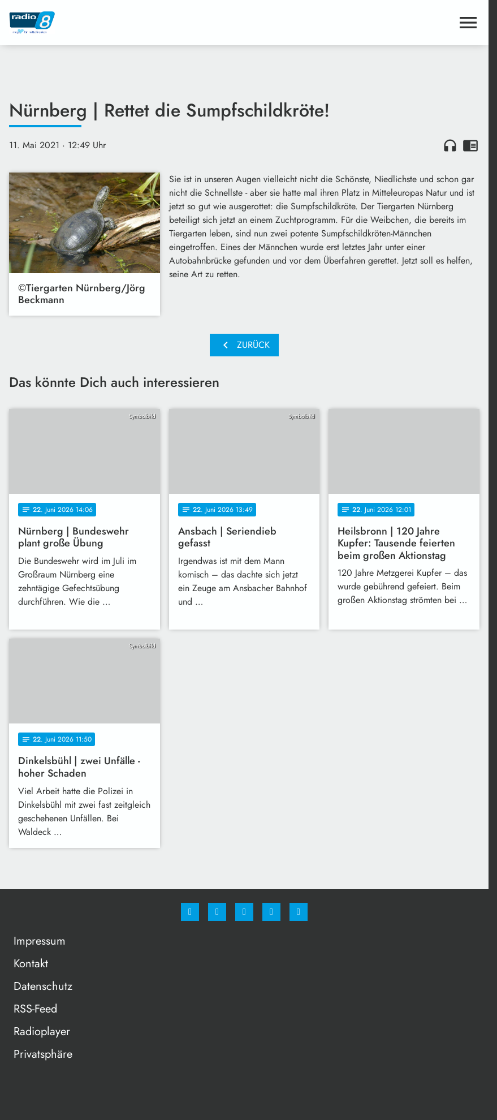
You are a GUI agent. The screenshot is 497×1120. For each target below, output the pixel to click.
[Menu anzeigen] (468, 22)
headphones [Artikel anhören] (450, 145)
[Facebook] (190, 912)
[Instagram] (217, 912)
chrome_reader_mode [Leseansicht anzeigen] (470, 145)
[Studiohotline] (271, 912)
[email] (298, 912)
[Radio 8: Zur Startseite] (126, 22)
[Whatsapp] (244, 912)
